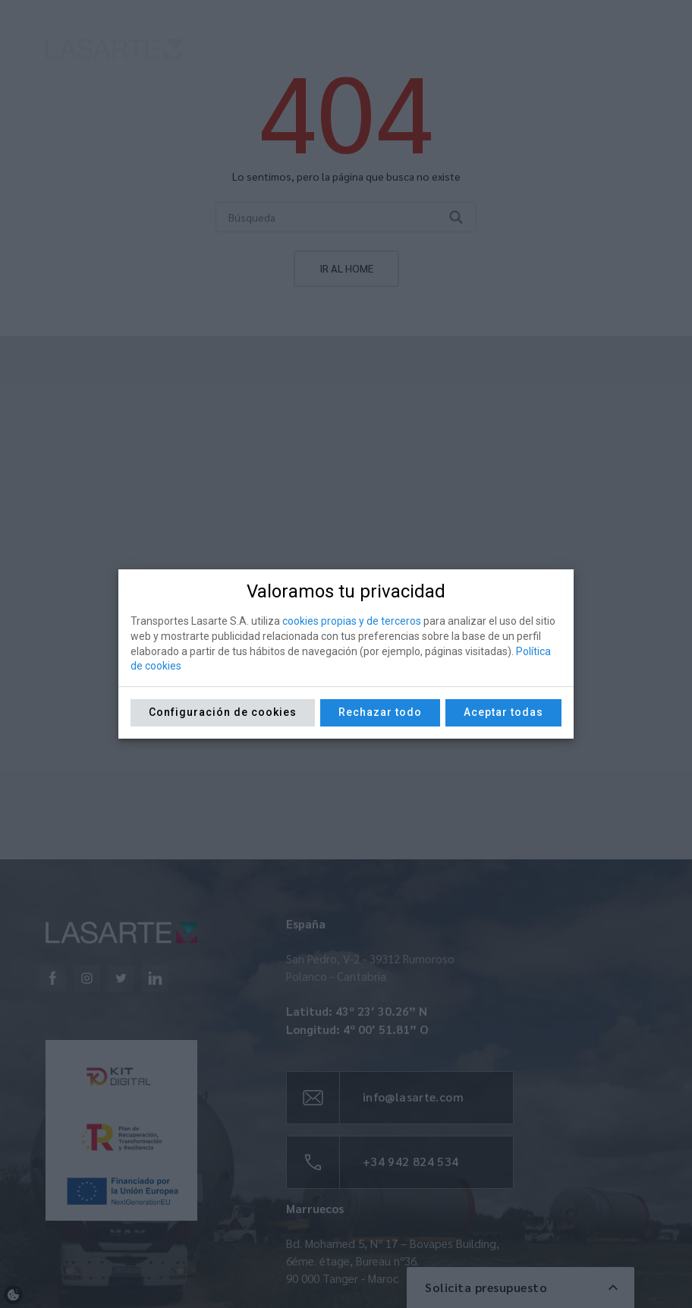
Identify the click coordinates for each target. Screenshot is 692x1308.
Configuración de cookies (223, 712)
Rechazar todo (380, 712)
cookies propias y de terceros (351, 621)
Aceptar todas (503, 712)
